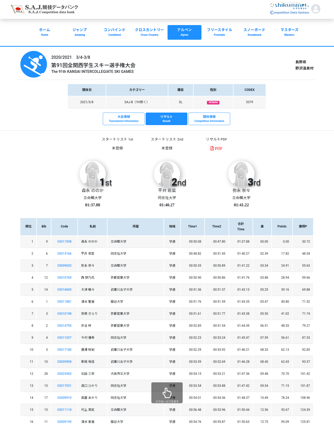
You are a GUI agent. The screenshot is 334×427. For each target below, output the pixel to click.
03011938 (64, 241)
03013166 (64, 253)
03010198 (64, 313)
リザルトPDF (216, 139)
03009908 (64, 362)
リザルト (166, 119)
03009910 (64, 398)
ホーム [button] (44, 33)
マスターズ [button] (289, 33)
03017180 (64, 350)
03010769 (64, 277)
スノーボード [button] (254, 33)
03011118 (64, 410)
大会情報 (123, 119)
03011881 (64, 301)
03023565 (64, 374)
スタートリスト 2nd (167, 139)
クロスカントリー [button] (149, 33)
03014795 (64, 325)
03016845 (64, 289)
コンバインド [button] (114, 33)
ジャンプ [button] (79, 33)
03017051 (64, 386)
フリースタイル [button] (219, 33)
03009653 (64, 265)
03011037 (64, 338)
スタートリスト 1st (117, 139)
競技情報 (209, 119)
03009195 (64, 422)
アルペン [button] (184, 33)
